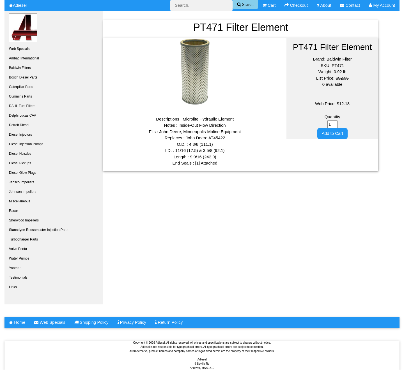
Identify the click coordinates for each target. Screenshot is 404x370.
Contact (350, 5)
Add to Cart (332, 133)
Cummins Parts (20, 96)
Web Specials (19, 49)
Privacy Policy (132, 322)
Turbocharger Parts (23, 239)
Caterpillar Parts (21, 87)
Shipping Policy (91, 322)
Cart (269, 5)
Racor (13, 211)
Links (13, 287)
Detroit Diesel (19, 125)
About (324, 5)
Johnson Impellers (22, 192)
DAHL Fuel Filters (22, 106)
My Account (382, 5)
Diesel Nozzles (20, 154)
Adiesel (18, 5)
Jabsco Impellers (21, 182)
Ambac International (24, 58)
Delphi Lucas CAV (22, 115)
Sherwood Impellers (24, 220)
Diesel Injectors (20, 135)
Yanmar (14, 268)
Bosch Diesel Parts (23, 77)
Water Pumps (19, 258)
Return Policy (169, 322)
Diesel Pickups (20, 163)
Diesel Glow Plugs (22, 173)
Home (17, 322)
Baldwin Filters (20, 68)
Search (247, 4)
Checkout (296, 5)
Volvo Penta (18, 249)
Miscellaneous (19, 201)
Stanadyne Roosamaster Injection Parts (38, 230)
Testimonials (18, 277)
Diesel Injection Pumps (26, 144)
